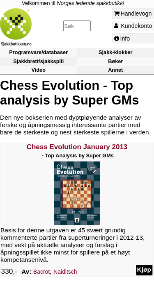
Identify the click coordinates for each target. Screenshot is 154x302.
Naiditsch (65, 271)
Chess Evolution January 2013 (77, 147)
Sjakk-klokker (115, 53)
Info (122, 38)
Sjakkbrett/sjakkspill (38, 61)
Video (38, 70)
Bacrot (41, 271)
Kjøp (144, 269)
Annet (115, 70)
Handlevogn (133, 13)
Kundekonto (133, 26)
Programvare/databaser (38, 53)
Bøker (115, 61)
